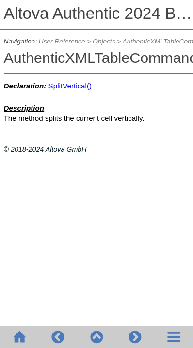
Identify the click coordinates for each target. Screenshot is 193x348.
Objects (104, 41)
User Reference (62, 41)
